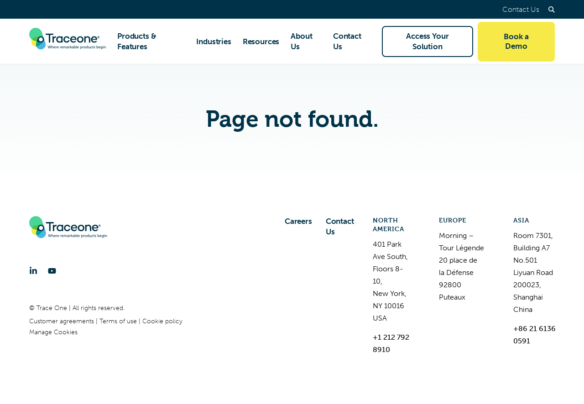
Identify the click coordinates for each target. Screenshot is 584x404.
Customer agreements (62, 321)
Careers (298, 221)
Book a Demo (516, 41)
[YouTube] (52, 271)
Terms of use (119, 321)
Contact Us (520, 9)
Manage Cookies (53, 332)
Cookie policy (162, 321)
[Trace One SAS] (67, 41)
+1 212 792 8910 (391, 343)
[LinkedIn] (33, 271)
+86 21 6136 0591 (534, 334)
